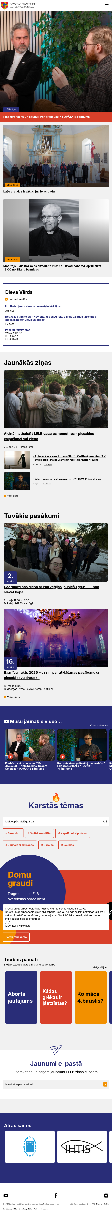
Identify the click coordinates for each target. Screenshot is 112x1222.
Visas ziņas (12, 496)
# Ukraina (47, 845)
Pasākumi (27, 446)
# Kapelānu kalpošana (72, 833)
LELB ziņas (11, 109)
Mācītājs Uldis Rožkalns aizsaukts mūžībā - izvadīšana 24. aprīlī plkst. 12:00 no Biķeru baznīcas (52, 267)
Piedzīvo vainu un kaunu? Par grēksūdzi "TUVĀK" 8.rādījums (46, 117)
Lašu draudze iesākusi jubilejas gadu (29, 191)
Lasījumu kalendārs (18, 299)
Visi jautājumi (100, 967)
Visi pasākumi (13, 697)
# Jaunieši (68, 845)
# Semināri (13, 833)
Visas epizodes (99, 725)
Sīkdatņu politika (25, 1209)
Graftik (106, 1204)
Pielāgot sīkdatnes (41, 1209)
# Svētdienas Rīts (39, 833)
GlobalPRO (91, 1204)
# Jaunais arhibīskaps (20, 845)
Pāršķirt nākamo (16, 937)
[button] (107, 4)
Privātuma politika (10, 1209)
